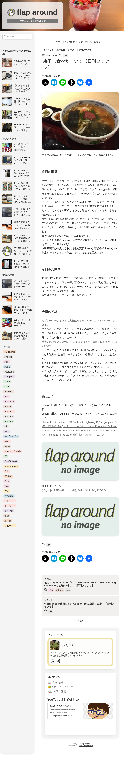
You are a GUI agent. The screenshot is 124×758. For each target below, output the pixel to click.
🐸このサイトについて (61, 686)
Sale (6, 471)
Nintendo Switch (12, 451)
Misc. (7, 441)
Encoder (8, 391)
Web (6, 491)
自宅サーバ (9, 526)
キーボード (9, 506)
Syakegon (86, 743)
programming (11, 466)
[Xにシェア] (45, 82)
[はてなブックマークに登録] (54, 82)
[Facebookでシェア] (88, 82)
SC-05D (8, 476)
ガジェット (9, 501)
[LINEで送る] (62, 82)
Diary (7, 381)
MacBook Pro (11, 436)
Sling (6, 481)
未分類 (7, 521)
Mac (6, 431)
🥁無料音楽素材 (57, 691)
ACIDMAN (9, 352)
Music (7, 446)
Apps (7, 362)
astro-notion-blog (86, 745)
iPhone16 (9, 411)
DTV (6, 386)
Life (6, 426)
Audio (7, 367)
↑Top (80, 621)
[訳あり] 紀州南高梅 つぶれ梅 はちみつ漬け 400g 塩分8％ (74, 490)
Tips (6, 486)
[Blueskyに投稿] (80, 82)
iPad (6, 396)
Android (8, 357)
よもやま (8, 511)
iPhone (7, 406)
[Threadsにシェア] (71, 82)
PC (5, 456)
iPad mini (9, 401)
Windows (8, 496)
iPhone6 (8, 421)
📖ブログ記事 (56, 682)
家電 (6, 516)
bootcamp (9, 372)
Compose (9, 376)
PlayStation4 (10, 461)
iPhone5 (8, 416)
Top (45, 49)
